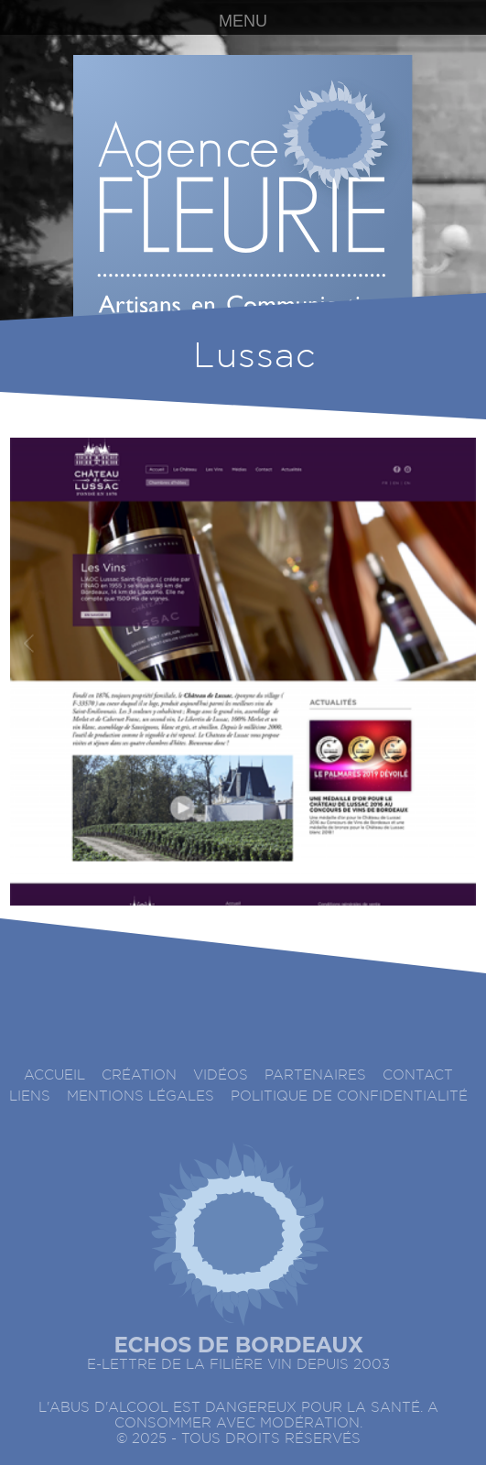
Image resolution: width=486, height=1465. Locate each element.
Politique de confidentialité (349, 1096)
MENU (243, 21)
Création (139, 1075)
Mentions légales (140, 1096)
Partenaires (315, 1075)
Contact (418, 1075)
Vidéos (220, 1075)
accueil (54, 1075)
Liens (29, 1096)
